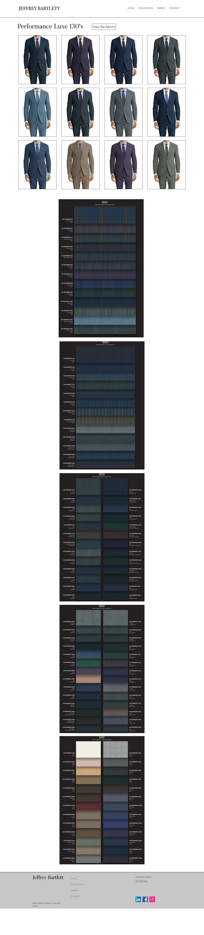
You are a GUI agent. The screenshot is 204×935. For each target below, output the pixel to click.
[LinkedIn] (138, 899)
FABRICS (74, 890)
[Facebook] (145, 899)
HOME (73, 878)
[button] (145, 8)
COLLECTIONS (77, 884)
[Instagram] (152, 899)
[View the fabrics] (104, 27)
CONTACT (75, 896)
